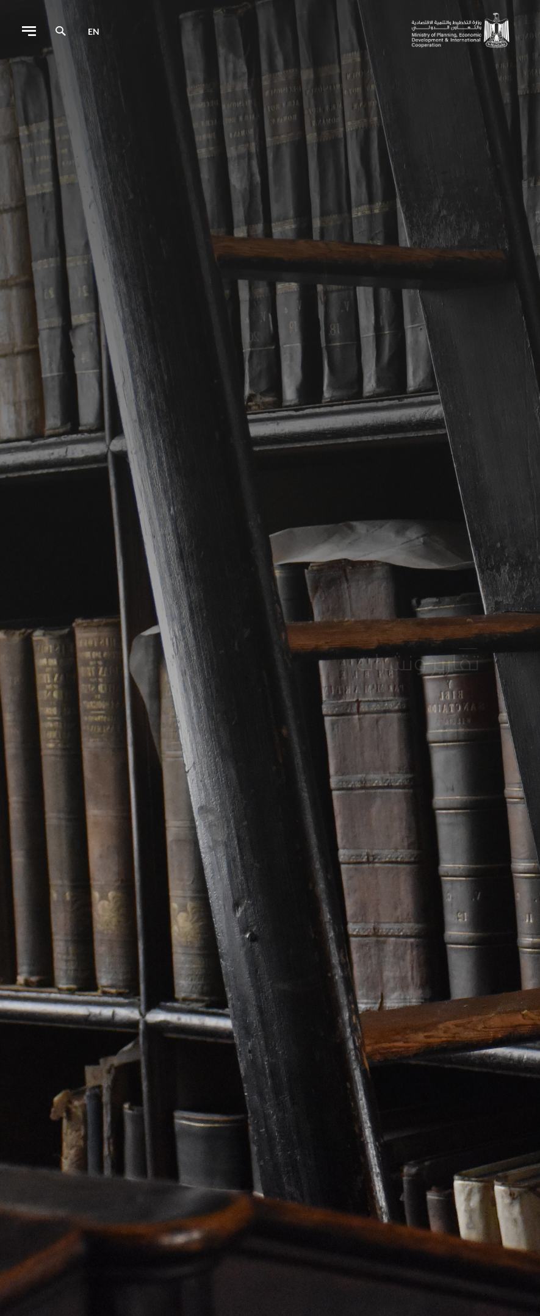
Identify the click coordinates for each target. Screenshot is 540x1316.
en (93, 31)
